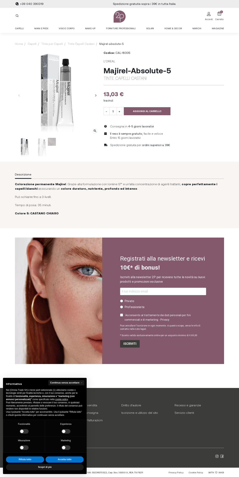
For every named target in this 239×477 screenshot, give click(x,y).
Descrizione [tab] (23, 174)
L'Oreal (109, 61)
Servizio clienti (184, 412)
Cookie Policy (196, 472)
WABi (221, 472)
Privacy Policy (176, 472)
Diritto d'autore (131, 405)
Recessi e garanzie (188, 405)
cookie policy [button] (61, 399)
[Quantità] (113, 111)
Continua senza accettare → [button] (66, 382)
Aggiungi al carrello (147, 111)
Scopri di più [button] (45, 467)
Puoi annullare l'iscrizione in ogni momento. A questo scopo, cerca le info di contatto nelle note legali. (160, 327)
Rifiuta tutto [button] (25, 459)
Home (19, 43)
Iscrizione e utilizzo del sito (139, 412)
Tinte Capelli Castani (81, 43)
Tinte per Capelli (52, 43)
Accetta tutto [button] (64, 459)
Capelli (32, 43)
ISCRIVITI (129, 343)
